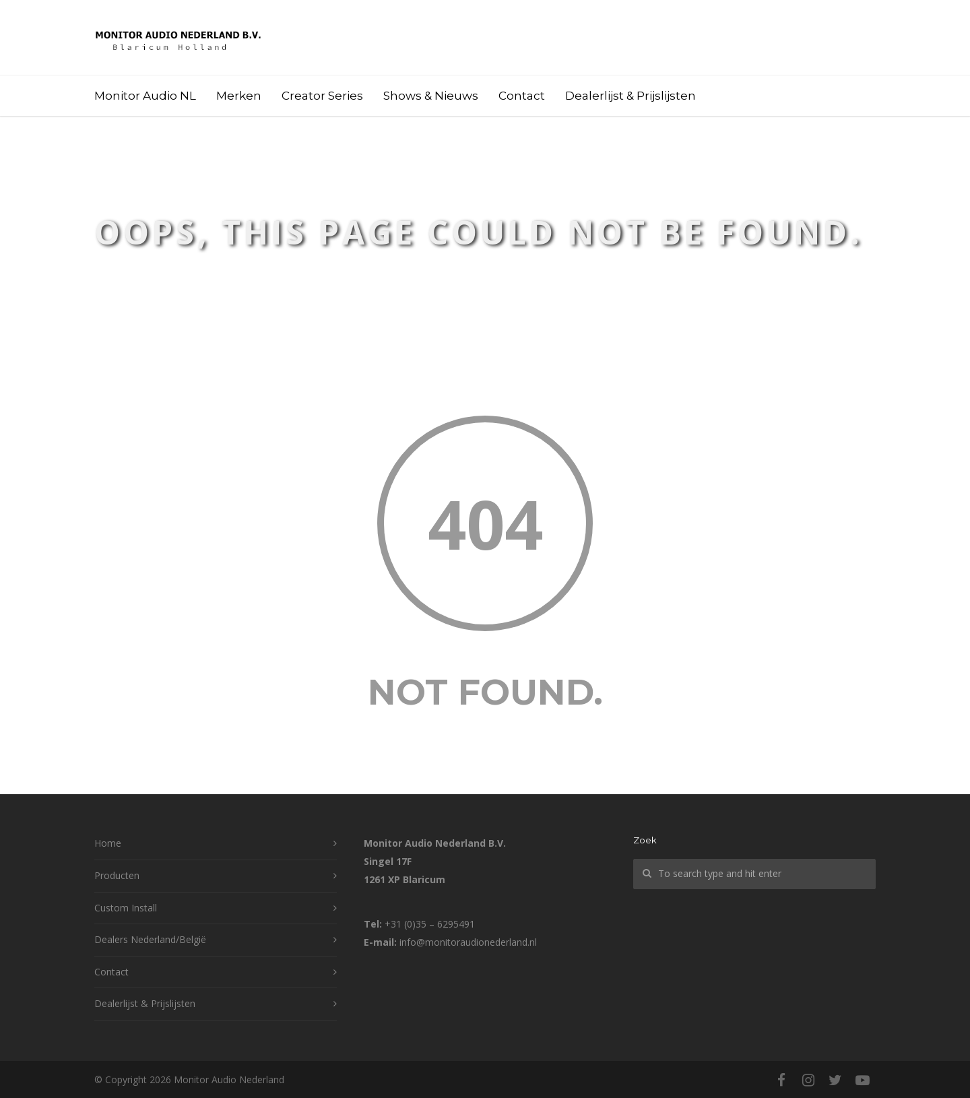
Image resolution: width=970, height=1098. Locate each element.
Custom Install (125, 907)
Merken (238, 95)
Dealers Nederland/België (150, 939)
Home (107, 843)
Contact (521, 95)
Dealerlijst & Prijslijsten (630, 95)
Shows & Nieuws (430, 95)
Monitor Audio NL (145, 95)
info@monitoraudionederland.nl (468, 942)
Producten (116, 875)
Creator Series (322, 95)
